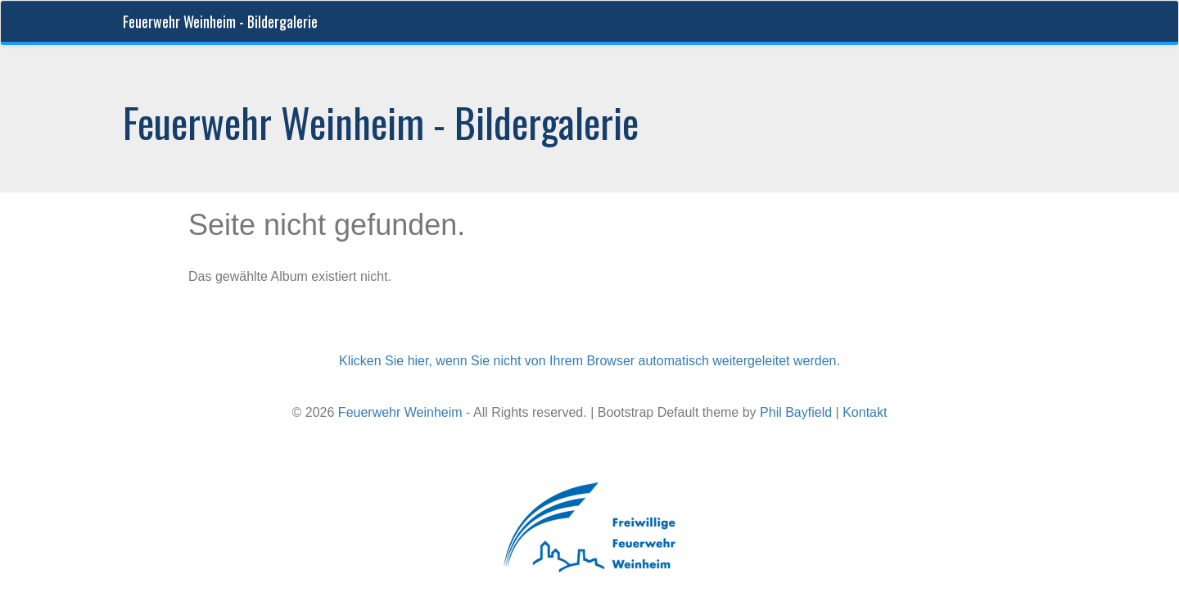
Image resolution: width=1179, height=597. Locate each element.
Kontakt (864, 412)
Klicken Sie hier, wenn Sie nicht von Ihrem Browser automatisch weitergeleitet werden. (589, 361)
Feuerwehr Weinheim (400, 412)
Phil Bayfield (796, 412)
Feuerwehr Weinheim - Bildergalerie (220, 21)
